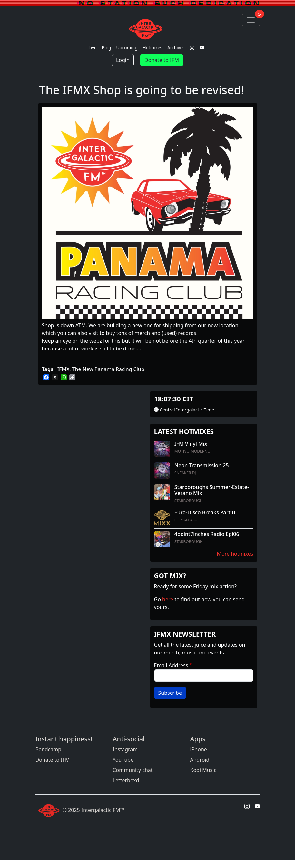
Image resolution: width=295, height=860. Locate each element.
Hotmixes (152, 48)
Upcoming (127, 48)
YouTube (123, 759)
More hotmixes (235, 553)
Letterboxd (126, 780)
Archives (176, 48)
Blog (106, 48)
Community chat (133, 770)
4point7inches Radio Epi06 (206, 534)
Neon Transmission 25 (201, 465)
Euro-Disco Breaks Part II (204, 512)
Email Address (171, 665)
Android (200, 759)
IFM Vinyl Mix (190, 443)
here (167, 599)
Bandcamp (48, 749)
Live (92, 48)
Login (123, 60)
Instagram (125, 749)
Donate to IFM (161, 60)
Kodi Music (203, 770)
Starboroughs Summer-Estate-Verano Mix (211, 490)
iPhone (198, 749)
